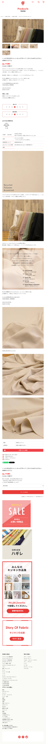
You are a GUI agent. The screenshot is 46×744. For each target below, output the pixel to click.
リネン (3, 667)
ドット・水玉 (5, 696)
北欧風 (3, 700)
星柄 (3, 698)
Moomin (4, 706)
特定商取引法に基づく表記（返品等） (11, 454)
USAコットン (5, 705)
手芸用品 (4, 713)
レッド (25, 663)
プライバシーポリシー (6, 721)
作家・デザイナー (6, 703)
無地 (3, 689)
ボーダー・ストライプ (7, 695)
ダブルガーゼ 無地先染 (7, 660)
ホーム (2, 16)
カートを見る (5, 716)
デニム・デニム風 (6, 672)
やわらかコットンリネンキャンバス (9, 680)
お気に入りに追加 (23, 450)
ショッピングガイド (6, 718)
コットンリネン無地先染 (7, 656)
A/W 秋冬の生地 (5, 683)
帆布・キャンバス (6, 668)
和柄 (3, 711)
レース (3, 675)
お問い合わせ (5, 722)
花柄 (3, 701)
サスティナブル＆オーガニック (25, 16)
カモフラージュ (5, 691)
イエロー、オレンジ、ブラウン (30, 660)
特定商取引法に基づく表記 (7, 719)
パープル (25, 665)
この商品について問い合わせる (9, 457)
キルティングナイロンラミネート (9, 677)
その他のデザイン (6, 715)
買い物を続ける (7, 459)
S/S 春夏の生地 (5, 682)
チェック (4, 693)
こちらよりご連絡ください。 (9, 97)
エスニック (4, 710)
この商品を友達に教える (8, 456)
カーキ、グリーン (27, 658)
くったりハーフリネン (7, 678)
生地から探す (14, 16)
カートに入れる (23, 492)
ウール (3, 670)
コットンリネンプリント (7, 658)
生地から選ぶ (7, 16)
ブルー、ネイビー (27, 656)
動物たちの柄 (5, 708)
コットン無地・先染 (6, 663)
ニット (3, 673)
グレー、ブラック (27, 661)
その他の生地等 (5, 685)
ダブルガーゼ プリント (7, 661)
